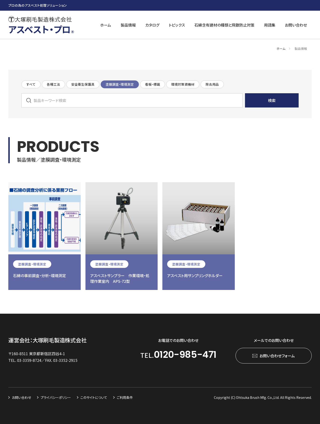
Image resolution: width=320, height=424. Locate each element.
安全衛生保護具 (82, 84)
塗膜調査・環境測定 (120, 84)
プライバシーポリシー (56, 397)
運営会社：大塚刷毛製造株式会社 (47, 340)
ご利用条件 (125, 397)
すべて (31, 84)
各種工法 (53, 84)
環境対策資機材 (182, 84)
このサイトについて (93, 397)
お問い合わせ (21, 397)
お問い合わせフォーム (277, 356)
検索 (272, 100)
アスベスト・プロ (41, 29)
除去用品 (212, 84)
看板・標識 (152, 84)
